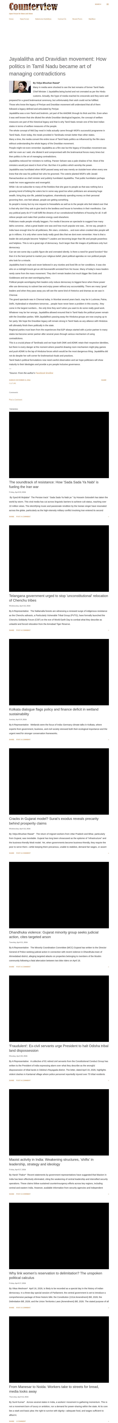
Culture (12, 383)
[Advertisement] (59, 38)
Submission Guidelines (43, 19)
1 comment (21, 1421)
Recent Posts (77, 19)
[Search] (98, 4)
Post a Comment (15, 400)
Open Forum (24, 19)
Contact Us (62, 19)
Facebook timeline (44, 373)
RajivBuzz (92, 19)
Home (11, 19)
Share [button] (103, 380)
